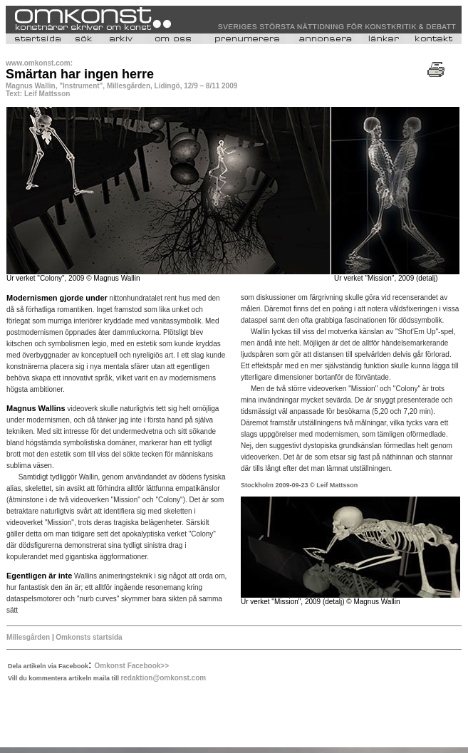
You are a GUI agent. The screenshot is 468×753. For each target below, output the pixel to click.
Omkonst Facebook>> (132, 666)
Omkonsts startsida (89, 637)
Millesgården (28, 637)
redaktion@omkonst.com (163, 678)
